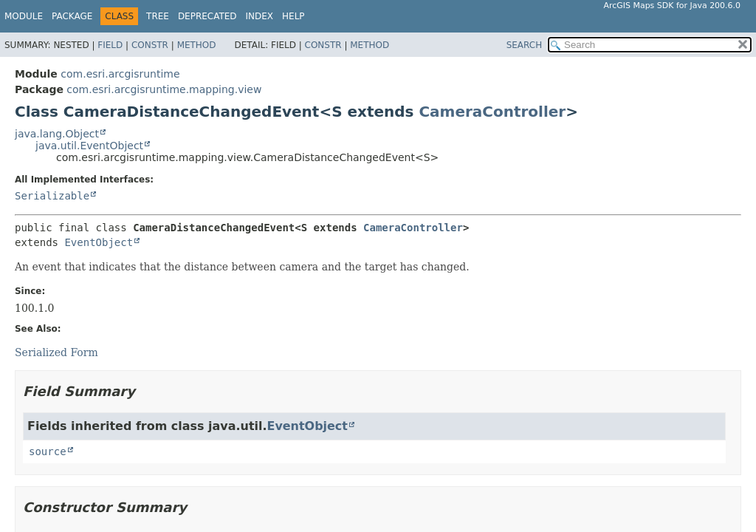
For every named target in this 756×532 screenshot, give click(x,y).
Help (293, 16)
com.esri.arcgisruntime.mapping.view (163, 89)
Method (196, 45)
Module (23, 16)
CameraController (492, 111)
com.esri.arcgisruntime (120, 74)
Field (110, 45)
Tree (157, 16)
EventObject (98, 242)
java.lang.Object (57, 134)
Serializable (52, 196)
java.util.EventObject (89, 145)
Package (72, 16)
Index (260, 16)
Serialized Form (56, 352)
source (47, 451)
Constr (149, 45)
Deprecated (207, 16)
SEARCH (524, 45)
